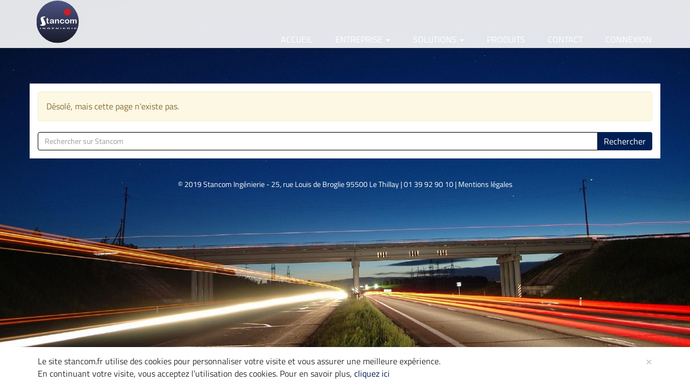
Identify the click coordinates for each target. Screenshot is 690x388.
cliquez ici (372, 373)
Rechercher (625, 141)
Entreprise (362, 39)
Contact (565, 39)
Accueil (297, 39)
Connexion (628, 39)
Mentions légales (485, 184)
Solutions (438, 39)
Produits (506, 39)
